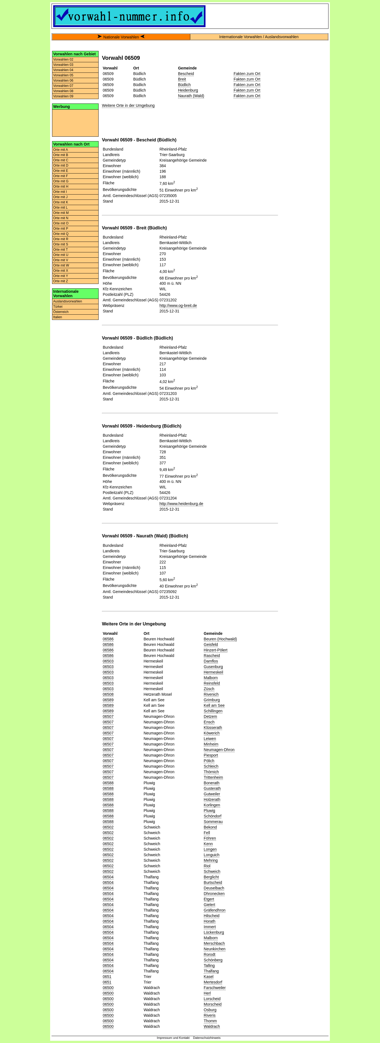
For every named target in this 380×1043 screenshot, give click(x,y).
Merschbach (214, 943)
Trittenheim (213, 777)
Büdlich (184, 84)
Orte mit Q (60, 234)
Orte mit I (60, 192)
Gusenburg (213, 666)
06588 (108, 783)
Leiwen (210, 738)
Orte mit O (60, 223)
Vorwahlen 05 (63, 75)
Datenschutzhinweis (207, 1037)
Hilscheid (212, 915)
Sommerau (213, 821)
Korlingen (212, 805)
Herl (207, 993)
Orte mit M (61, 213)
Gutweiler (212, 794)
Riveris (210, 1015)
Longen (210, 849)
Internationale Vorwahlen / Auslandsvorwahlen (259, 37)
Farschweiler (215, 987)
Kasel (209, 976)
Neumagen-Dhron (219, 749)
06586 (108, 639)
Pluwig (209, 810)
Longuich (212, 855)
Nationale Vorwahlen (121, 37)
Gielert (209, 904)
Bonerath (212, 783)
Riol (207, 866)
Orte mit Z (60, 281)
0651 (107, 976)
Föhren (210, 838)
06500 (108, 987)
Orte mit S (60, 244)
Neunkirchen (215, 949)
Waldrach (212, 1026)
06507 (108, 716)
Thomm (210, 1021)
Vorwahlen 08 (63, 91)
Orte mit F (60, 176)
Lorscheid (212, 999)
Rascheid (212, 655)
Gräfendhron (215, 910)
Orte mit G (60, 181)
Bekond (210, 827)
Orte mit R (60, 239)
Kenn (208, 844)
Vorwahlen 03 (63, 65)
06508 (108, 694)
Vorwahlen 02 (63, 59)
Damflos (211, 661)
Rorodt (209, 954)
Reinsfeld (212, 683)
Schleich (211, 766)
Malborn (211, 678)
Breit (182, 79)
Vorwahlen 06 (63, 80)
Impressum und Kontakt (173, 1037)
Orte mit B (60, 155)
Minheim (211, 744)
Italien (57, 317)
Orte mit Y (60, 276)
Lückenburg (214, 932)
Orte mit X (60, 271)
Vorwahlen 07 (63, 86)
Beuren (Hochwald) (220, 639)
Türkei (57, 307)
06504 (108, 877)
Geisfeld (211, 644)
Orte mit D (60, 165)
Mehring (211, 860)
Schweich (212, 871)
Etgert (209, 899)
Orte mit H (60, 186)
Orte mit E (60, 171)
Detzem (210, 716)
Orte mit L (60, 207)
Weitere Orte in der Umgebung (128, 105)
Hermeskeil (213, 672)
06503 (108, 661)
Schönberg (213, 960)
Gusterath (212, 788)
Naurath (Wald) (191, 96)
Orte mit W (61, 265)
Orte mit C (60, 160)
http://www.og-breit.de (178, 305)
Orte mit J (60, 197)
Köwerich (212, 733)
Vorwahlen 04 (63, 70)
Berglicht (211, 877)
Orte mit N (60, 218)
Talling (209, 965)
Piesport (211, 755)
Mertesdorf (213, 982)
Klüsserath (213, 727)
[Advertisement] (75, 122)
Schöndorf (213, 816)
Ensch (209, 722)
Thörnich (211, 772)
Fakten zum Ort (246, 73)
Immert (210, 927)
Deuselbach (214, 888)
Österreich (60, 312)
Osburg (210, 1010)
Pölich (209, 761)
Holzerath (212, 799)
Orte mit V (60, 260)
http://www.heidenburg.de (181, 503)
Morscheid (213, 1004)
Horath (209, 921)
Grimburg (212, 700)
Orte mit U (60, 255)
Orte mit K (60, 202)
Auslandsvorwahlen (67, 301)
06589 (108, 700)
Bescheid (186, 73)
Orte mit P (60, 229)
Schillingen (213, 711)
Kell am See (214, 705)
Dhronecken (214, 893)
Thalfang (211, 971)
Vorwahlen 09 (63, 96)
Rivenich (211, 694)
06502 (108, 827)
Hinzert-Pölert (216, 650)
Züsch (209, 689)
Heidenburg (188, 90)
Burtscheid (213, 882)
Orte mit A (60, 150)
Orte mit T (60, 250)
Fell (207, 832)
